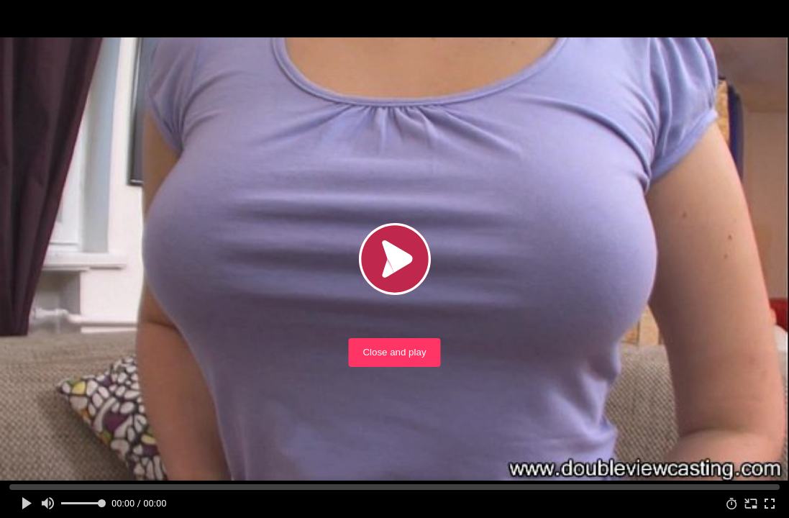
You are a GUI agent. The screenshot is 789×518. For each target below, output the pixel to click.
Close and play (394, 352)
